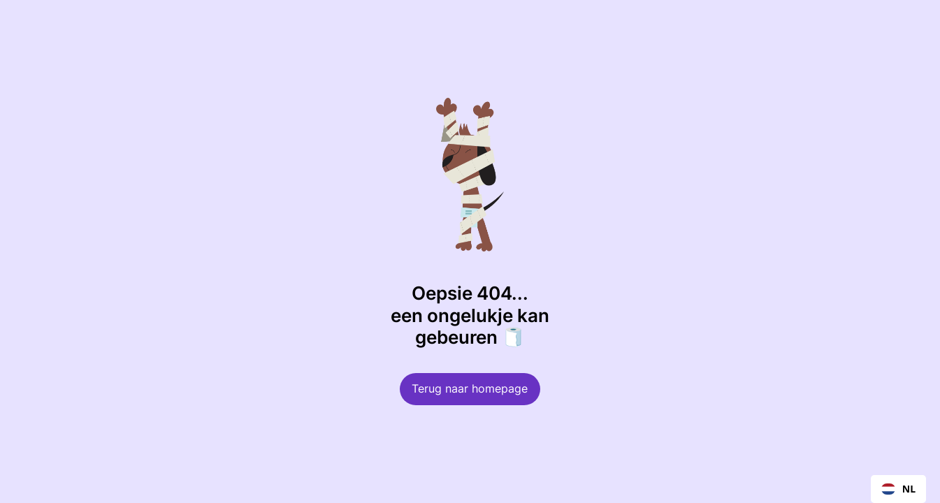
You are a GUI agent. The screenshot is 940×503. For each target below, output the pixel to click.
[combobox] (898, 489)
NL (898, 488)
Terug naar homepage (470, 388)
